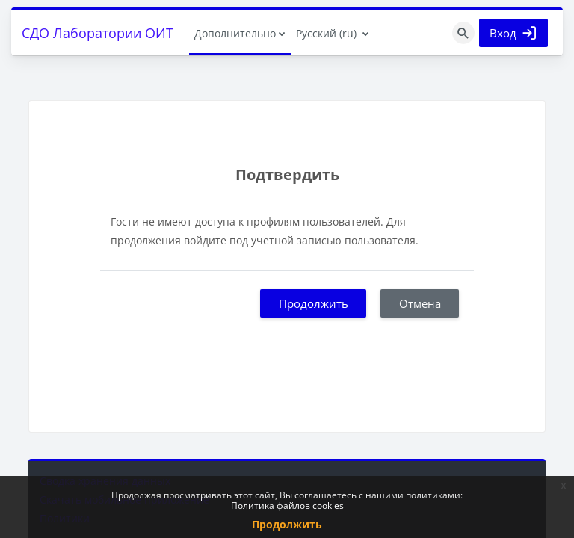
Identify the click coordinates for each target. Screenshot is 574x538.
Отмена (420, 303)
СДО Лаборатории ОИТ (97, 33)
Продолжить (313, 303)
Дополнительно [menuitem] (235, 33)
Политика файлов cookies (287, 505)
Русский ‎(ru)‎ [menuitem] (326, 33)
